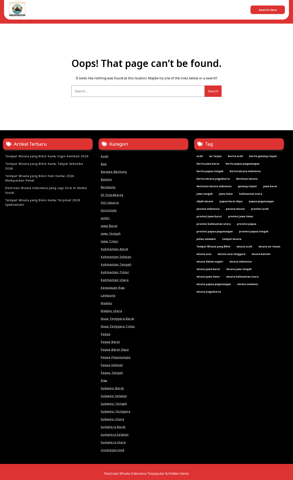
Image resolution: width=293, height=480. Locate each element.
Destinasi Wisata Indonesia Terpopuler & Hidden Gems (146, 473)
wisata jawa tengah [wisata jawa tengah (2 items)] (239, 269)
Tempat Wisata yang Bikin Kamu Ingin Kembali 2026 (47, 156)
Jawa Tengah (111, 233)
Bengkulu (108, 187)
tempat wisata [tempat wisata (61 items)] (231, 239)
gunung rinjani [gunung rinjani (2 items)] (247, 186)
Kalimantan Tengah (116, 264)
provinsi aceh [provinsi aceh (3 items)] (260, 209)
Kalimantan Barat (114, 249)
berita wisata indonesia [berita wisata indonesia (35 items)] (245, 171)
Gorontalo (109, 210)
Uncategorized (112, 450)
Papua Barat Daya (115, 349)
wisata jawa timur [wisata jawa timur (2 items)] (208, 276)
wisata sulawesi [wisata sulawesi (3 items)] (247, 284)
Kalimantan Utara (115, 280)
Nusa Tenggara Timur (118, 326)
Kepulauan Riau (113, 287)
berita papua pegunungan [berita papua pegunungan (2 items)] (242, 163)
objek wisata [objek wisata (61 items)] (205, 201)
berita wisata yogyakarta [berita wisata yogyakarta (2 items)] (213, 178)
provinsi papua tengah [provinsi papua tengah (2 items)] (253, 231)
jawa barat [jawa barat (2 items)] (270, 186)
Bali (104, 164)
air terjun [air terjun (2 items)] (215, 156)
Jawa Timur (109, 241)
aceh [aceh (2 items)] (200, 156)
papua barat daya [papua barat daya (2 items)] (231, 201)
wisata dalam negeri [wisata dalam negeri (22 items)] (210, 261)
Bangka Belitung (114, 171)
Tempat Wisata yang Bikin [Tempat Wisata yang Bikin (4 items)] (213, 246)
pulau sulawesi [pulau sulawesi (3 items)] (206, 239)
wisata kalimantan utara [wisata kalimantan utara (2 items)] (242, 276)
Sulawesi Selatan (114, 396)
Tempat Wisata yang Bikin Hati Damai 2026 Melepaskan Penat (39, 178)
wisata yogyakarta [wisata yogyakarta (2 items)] (209, 291)
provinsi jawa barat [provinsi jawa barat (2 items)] (209, 216)
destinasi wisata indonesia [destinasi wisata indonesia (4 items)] (214, 186)
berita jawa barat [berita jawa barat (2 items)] (208, 163)
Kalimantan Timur (115, 272)
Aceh (104, 156)
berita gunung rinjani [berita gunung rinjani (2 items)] (263, 156)
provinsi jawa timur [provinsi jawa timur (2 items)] (240, 216)
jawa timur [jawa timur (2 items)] (226, 194)
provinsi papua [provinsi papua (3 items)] (246, 224)
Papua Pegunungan (116, 357)
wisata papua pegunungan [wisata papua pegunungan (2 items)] (214, 284)
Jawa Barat (109, 226)
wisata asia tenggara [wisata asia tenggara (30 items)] (231, 254)
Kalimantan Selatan (116, 257)
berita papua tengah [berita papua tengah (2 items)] (210, 171)
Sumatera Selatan (115, 434)
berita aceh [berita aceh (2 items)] (235, 156)
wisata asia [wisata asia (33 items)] (204, 254)
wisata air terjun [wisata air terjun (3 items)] (269, 246)
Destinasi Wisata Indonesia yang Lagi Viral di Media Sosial (46, 190)
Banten (106, 179)
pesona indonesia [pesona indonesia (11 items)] (208, 209)
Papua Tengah (112, 373)
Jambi (105, 218)
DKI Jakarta (110, 202)
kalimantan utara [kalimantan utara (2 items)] (250, 194)
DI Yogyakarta (112, 195)
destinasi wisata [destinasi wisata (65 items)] (247, 178)
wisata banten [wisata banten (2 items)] (261, 254)
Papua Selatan (112, 365)
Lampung (108, 295)
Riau (104, 380)
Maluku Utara (111, 311)
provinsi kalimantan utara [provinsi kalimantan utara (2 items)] (214, 224)
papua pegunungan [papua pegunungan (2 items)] (261, 201)
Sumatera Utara (113, 442)
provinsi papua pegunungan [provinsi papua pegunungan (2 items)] (215, 231)
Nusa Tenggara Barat (117, 318)
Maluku (106, 303)
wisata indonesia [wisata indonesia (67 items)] (241, 261)
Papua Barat (110, 342)
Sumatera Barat (113, 427)
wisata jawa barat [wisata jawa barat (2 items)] (208, 269)
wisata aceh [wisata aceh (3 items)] (244, 246)
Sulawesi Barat (112, 388)
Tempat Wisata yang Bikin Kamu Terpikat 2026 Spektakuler (42, 202)
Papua (105, 334)
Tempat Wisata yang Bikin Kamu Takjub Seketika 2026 (44, 166)
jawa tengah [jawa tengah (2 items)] (205, 194)
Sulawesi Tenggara (115, 411)
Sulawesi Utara (112, 419)
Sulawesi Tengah (114, 403)
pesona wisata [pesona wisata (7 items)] (235, 209)
